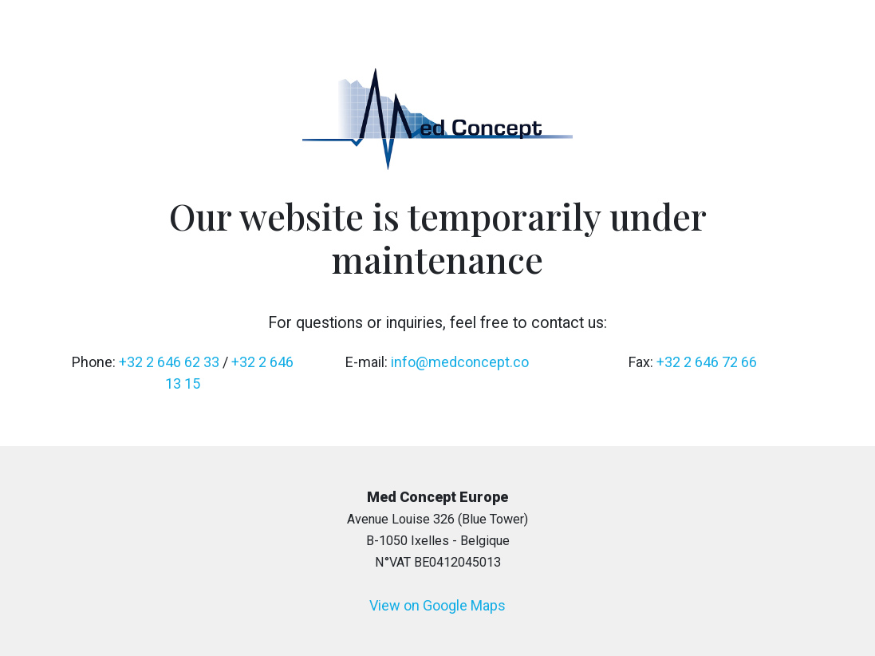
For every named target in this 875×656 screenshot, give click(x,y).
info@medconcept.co (460, 362)
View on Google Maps (437, 605)
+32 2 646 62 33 (169, 362)
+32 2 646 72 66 (706, 362)
